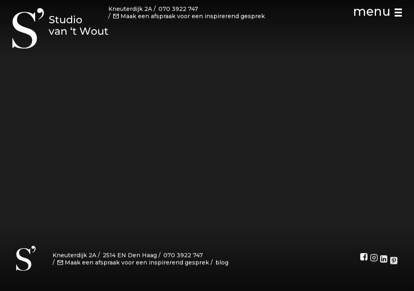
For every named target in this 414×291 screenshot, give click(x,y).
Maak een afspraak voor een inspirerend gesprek (189, 15)
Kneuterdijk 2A (130, 8)
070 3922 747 (178, 8)
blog (221, 263)
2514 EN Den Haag (130, 256)
